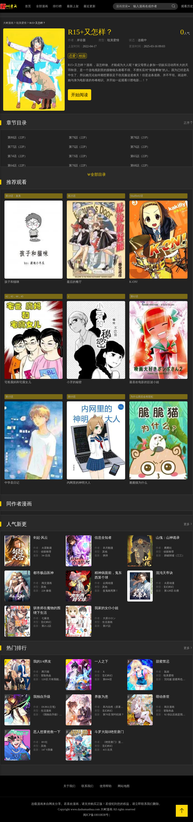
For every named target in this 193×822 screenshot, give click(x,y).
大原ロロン (109, 618)
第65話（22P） (140, 156)
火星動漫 (47, 547)
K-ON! (133, 281)
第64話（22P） (17, 165)
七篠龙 (45, 618)
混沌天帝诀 (164, 573)
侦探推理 (46, 551)
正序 (188, 122)
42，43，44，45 (14, 296)
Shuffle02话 (136, 195)
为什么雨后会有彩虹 (141, 396)
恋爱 (72, 56)
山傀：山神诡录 (168, 537)
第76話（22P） (140, 146)
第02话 (134, 296)
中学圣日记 (11, 482)
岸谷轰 (81, 40)
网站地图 (124, 786)
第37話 (106, 625)
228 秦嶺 (46, 590)
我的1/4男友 (42, 661)
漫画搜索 (123, 6)
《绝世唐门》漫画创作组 (117, 742)
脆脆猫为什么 (138, 482)
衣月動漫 (108, 547)
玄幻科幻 (169, 586)
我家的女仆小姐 (106, 608)
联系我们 (87, 786)
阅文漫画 (47, 583)
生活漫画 (107, 622)
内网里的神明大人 (79, 482)
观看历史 (187, 6)
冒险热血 (46, 675)
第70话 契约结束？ (113, 714)
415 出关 (107, 749)
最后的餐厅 (74, 281)
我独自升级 (41, 696)
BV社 (45, 742)
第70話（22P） (78, 165)
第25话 (72, 195)
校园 (82, 56)
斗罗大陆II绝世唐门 (109, 732)
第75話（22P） (78, 146)
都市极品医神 (43, 573)
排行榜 (57, 6)
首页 (28, 6)
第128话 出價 (171, 590)
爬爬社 (168, 547)
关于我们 (69, 786)
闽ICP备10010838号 (96, 814)
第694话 (107, 679)
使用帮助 (106, 786)
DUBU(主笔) (49, 706)
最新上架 (73, 6)
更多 (188, 524)
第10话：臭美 (13, 195)
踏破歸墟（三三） (174, 555)
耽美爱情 (21, 22)
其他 (104, 551)
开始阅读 (79, 94)
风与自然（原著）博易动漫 (118, 706)
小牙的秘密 (74, 382)
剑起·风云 (40, 537)
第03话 (72, 396)
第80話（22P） (17, 137)
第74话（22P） (17, 156)
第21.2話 (46, 625)
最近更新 (89, 6)
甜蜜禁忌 (162, 661)
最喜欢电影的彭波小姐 (144, 382)
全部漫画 (42, 6)
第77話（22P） (17, 146)
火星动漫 (169, 583)
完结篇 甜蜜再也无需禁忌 (178, 679)
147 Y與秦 (47, 749)
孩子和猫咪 (11, 281)
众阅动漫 (108, 583)
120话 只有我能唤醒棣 (54, 679)
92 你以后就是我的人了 (177, 714)
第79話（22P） (78, 137)
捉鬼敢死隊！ (110, 590)
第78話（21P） (140, 137)
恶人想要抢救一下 (46, 732)
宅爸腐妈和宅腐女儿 (17, 382)
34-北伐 (46, 555)
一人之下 (101, 661)
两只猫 (45, 671)
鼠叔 (166, 671)
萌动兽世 (162, 696)
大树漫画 (8, 22)
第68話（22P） (140, 165)
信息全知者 (103, 537)
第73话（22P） (78, 156)
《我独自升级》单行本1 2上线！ (60, 714)
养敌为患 (101, 696)
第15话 (9, 396)
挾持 (105, 555)
